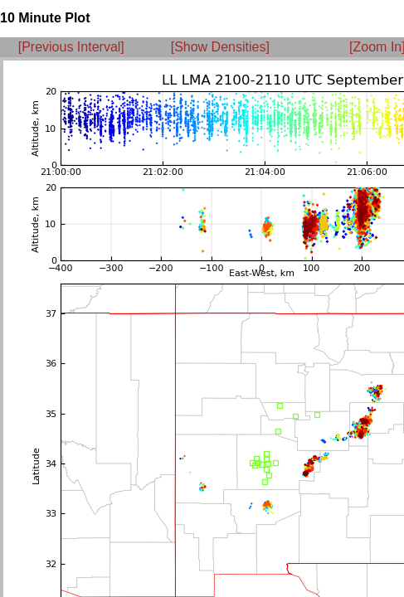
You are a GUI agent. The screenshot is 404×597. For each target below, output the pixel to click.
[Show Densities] (220, 47)
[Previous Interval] (71, 47)
